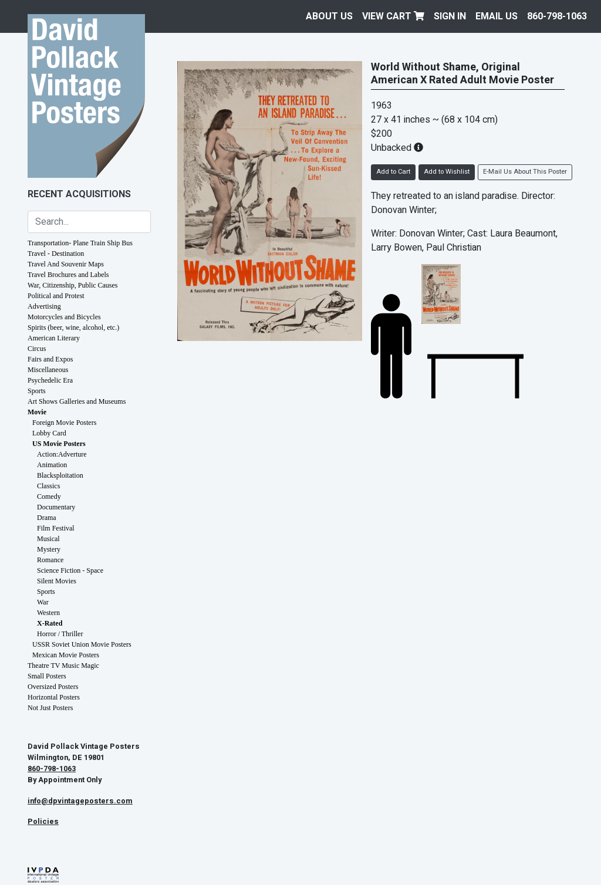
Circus (37, 348)
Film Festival (56, 528)
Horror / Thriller (60, 634)
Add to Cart (393, 172)
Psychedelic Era (50, 380)
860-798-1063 (557, 16)
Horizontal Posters (54, 697)
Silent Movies (56, 581)
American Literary (54, 338)
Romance (50, 560)
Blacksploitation (60, 475)
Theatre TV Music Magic (63, 665)
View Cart (393, 16)
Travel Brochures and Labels (68, 275)
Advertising (44, 306)
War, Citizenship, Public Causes (73, 285)
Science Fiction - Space (70, 570)
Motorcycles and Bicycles (64, 317)
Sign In (450, 16)
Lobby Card (49, 433)
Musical (48, 539)
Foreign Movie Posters (64, 422)
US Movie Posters (59, 444)
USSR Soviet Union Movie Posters (81, 644)
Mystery (48, 549)
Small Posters (47, 676)
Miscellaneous (48, 370)
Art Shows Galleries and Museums (77, 401)
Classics (48, 486)
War (43, 602)
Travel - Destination (56, 253)
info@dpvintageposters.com (80, 801)
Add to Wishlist (447, 172)
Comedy (49, 496)
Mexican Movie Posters (65, 655)
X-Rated (49, 623)
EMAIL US (496, 16)
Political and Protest (56, 296)
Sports (37, 391)
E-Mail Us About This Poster (525, 172)
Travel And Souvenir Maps (66, 264)
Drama (46, 518)
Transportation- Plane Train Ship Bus (80, 243)
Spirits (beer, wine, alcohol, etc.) (73, 327)
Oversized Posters (53, 687)
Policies (43, 821)
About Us (329, 16)
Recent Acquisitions (79, 194)
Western (48, 613)
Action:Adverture (62, 454)
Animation (52, 465)
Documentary (56, 507)
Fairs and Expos (50, 359)
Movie (37, 412)
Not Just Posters (50, 708)
